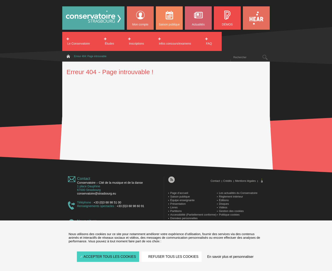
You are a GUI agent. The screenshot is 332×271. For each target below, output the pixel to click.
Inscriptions (136, 43)
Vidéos (223, 207)
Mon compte (140, 24)
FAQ (209, 43)
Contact (83, 178)
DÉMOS (227, 24)
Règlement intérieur (231, 196)
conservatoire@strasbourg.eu (96, 193)
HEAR (256, 18)
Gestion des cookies (231, 211)
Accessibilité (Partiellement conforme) (193, 214)
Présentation (178, 203)
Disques (224, 203)
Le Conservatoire (78, 43)
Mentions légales (245, 180)
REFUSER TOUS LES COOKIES (171, 256)
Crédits (227, 180)
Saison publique (169, 24)
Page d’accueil (179, 193)
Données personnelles (184, 218)
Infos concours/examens (175, 43)
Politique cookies (229, 214)
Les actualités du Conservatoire (238, 193)
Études (109, 43)
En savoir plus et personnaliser (230, 256)
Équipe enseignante (182, 200)
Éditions (224, 200)
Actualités (198, 24)
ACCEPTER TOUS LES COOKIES (108, 256)
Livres (174, 207)
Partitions (176, 211)
